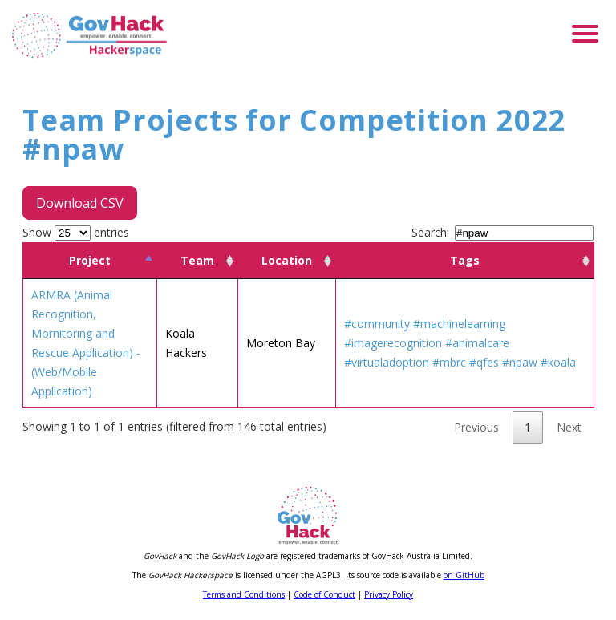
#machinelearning (459, 323)
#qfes (484, 362)
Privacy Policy (388, 594)
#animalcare (477, 343)
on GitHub (464, 575)
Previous (476, 427)
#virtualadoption (386, 362)
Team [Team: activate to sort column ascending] (197, 260)
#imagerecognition (393, 343)
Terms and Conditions (244, 594)
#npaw (519, 362)
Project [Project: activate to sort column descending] (90, 260)
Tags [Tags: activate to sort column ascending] (465, 260)
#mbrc (449, 362)
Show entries (75, 232)
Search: (502, 232)
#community (377, 323)
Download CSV (80, 203)
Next (569, 427)
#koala (558, 362)
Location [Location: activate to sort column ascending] (286, 260)
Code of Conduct (324, 594)
